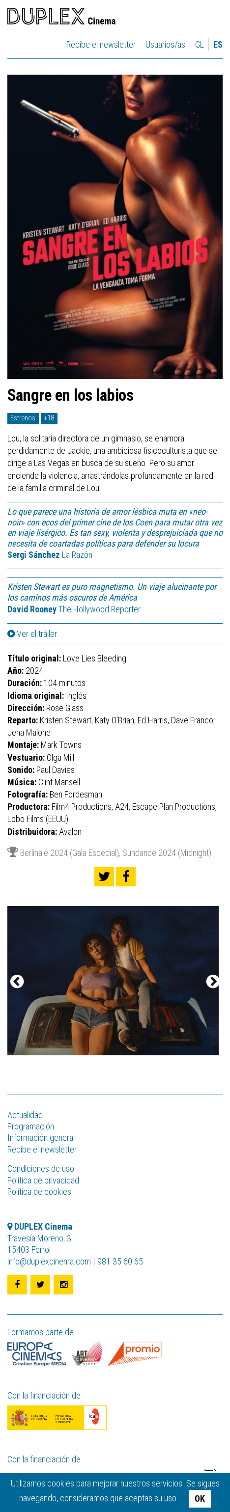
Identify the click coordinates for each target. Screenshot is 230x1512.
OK (200, 1498)
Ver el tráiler (32, 634)
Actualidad (25, 1115)
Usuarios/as (165, 44)
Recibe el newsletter (101, 44)
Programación (30, 1126)
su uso (165, 1498)
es (218, 44)
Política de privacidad (43, 1180)
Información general (41, 1137)
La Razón (49, 555)
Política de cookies (39, 1191)
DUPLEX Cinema (61, 17)
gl (199, 44)
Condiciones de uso (40, 1168)
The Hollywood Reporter (74, 609)
